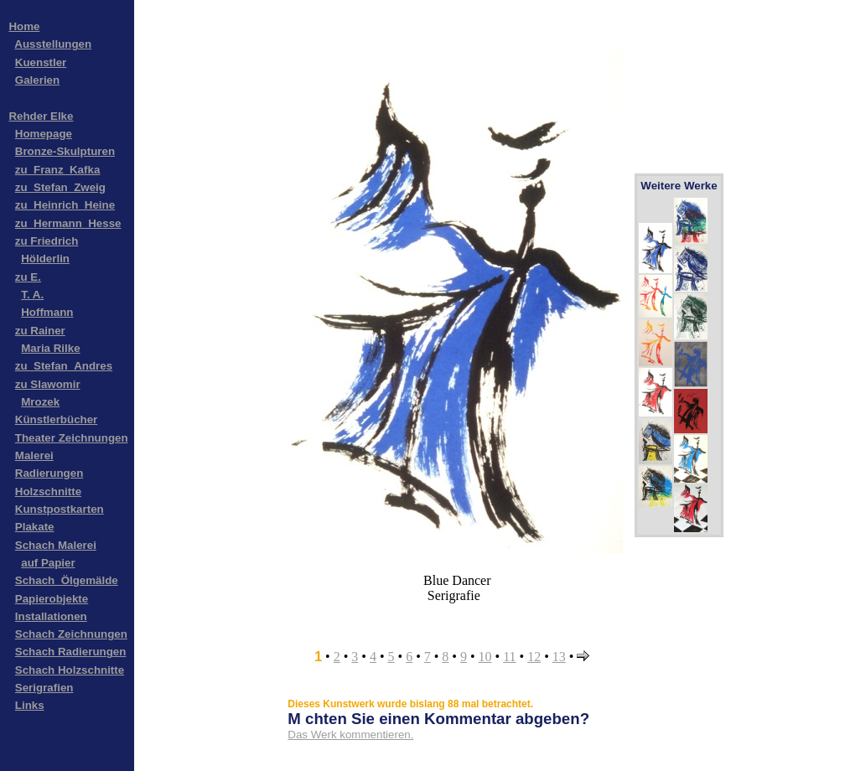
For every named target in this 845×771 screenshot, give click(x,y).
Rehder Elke (40, 116)
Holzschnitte (48, 491)
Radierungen (49, 473)
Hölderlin (45, 258)
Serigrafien (44, 687)
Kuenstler (40, 62)
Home (23, 26)
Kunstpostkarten (59, 509)
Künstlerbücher (56, 419)
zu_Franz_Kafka (57, 169)
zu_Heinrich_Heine (65, 205)
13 (559, 656)
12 (534, 656)
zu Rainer (40, 330)
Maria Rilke (50, 348)
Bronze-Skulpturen (65, 151)
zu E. (28, 277)
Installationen (51, 616)
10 (485, 656)
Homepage (43, 133)
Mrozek (40, 402)
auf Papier (48, 562)
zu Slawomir (47, 384)
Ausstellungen (52, 44)
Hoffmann (47, 312)
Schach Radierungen (71, 651)
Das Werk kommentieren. (350, 734)
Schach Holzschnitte (69, 670)
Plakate (34, 526)
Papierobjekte (51, 598)
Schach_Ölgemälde (66, 580)
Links (29, 705)
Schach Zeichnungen (71, 634)
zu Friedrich (47, 241)
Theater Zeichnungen (71, 438)
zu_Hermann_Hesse (68, 223)
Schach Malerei (55, 545)
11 (509, 656)
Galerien (37, 80)
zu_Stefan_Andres (63, 366)
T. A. (32, 294)
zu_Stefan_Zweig (60, 187)
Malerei (34, 455)
